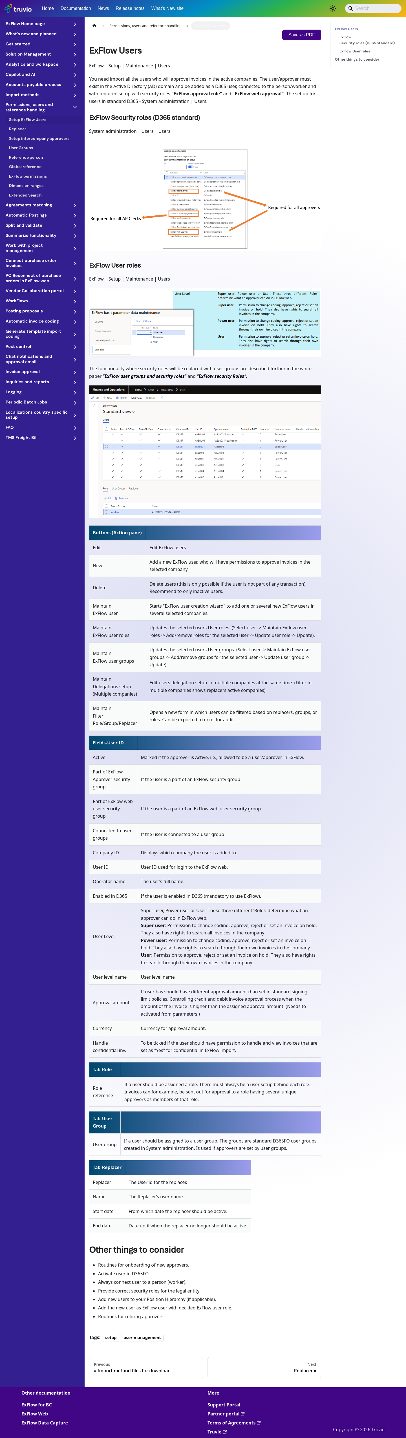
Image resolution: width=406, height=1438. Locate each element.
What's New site (167, 8)
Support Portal (224, 1405)
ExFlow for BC (36, 1405)
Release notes (130, 8)
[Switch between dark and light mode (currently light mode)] (332, 8)
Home (48, 8)
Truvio (217, 1432)
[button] (42, 23)
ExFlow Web (34, 1414)
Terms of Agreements (234, 1423)
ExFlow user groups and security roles (145, 376)
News (103, 8)
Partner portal (226, 1414)
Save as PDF (301, 34)
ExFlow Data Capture (44, 1423)
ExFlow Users (367, 28)
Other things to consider (357, 59)
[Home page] (94, 25)
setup (111, 1337)
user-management (142, 1337)
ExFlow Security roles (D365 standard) (367, 40)
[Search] (373, 8)
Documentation (76, 8)
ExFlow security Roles (221, 376)
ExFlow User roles (354, 51)
